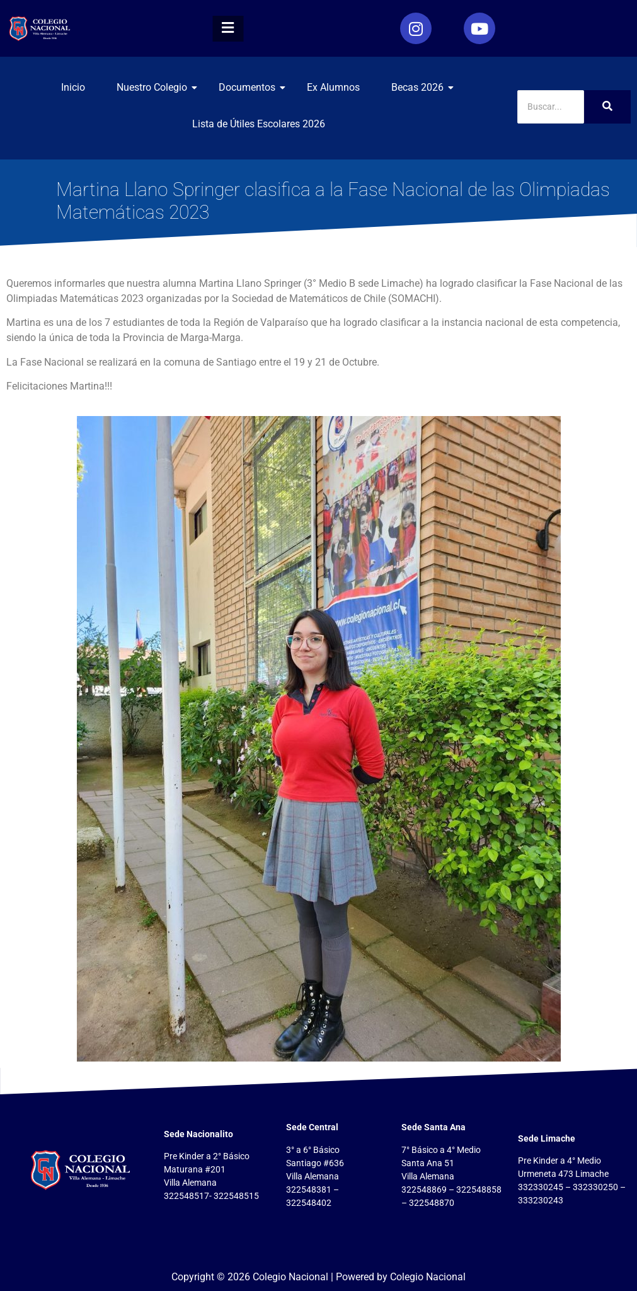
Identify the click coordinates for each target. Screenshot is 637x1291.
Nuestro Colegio (157, 87)
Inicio (73, 87)
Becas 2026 (422, 87)
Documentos (252, 87)
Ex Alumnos (333, 87)
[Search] (550, 107)
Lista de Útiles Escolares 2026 (258, 124)
